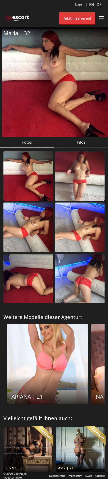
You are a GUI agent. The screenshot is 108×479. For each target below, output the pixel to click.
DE (99, 4)
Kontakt (100, 476)
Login (78, 4)
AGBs (88, 476)
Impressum (75, 476)
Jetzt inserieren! (77, 18)
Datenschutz (57, 476)
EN (92, 4)
